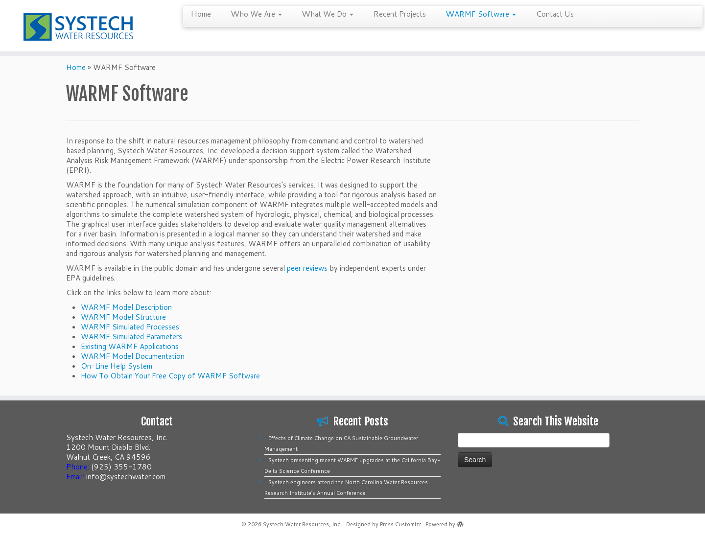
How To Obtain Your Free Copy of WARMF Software (170, 376)
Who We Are (256, 13)
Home (200, 13)
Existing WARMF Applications (130, 346)
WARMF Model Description (126, 307)
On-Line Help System (116, 366)
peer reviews (307, 268)
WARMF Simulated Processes (130, 327)
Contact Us (555, 13)
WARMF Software (481, 13)
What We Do (327, 13)
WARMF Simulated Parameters (131, 336)
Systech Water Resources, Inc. (302, 524)
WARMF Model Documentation (133, 356)
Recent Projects (399, 13)
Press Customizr (400, 524)
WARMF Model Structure (123, 317)
